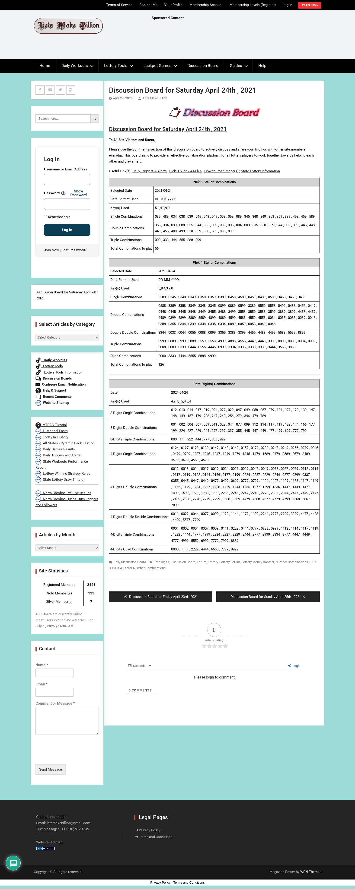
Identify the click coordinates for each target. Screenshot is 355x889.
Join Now (51, 250)
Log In (287, 5)
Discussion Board (203, 65)
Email (41, 684)
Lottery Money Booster (257, 562)
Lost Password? (74, 250)
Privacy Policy (149, 830)
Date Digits (161, 562)
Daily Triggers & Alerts (149, 171)
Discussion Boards (53, 378)
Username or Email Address (65, 169)
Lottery (213, 562)
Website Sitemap (52, 403)
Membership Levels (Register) (253, 5)
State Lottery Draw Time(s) (60, 479)
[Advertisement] (236, 40)
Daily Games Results (55, 449)
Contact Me (148, 5)
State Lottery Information (260, 171)
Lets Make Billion (155, 98)
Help (262, 65)
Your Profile (173, 5)
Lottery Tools (115, 65)
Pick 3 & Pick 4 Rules (185, 171)
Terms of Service (119, 5)
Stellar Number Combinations (144, 568)
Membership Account (206, 5)
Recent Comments (53, 397)
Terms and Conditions (156, 837)
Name (41, 665)
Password (52, 193)
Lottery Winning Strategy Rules (62, 473)
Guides (236, 65)
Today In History (51, 437)
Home (44, 65)
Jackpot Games (157, 65)
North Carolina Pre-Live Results (63, 493)
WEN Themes (310, 872)
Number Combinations (291, 562)
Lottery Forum (229, 562)
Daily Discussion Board (129, 562)
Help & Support (50, 390)
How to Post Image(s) (221, 171)
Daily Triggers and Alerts (58, 455)
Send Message (50, 769)
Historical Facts (51, 431)
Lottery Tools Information (58, 372)
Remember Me (57, 217)
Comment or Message (55, 703)
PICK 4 (117, 568)
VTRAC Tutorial (51, 425)
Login (294, 666)
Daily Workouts (74, 65)
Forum (201, 562)
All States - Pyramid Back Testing (64, 443)
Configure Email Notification (60, 384)
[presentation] (70, 756)
